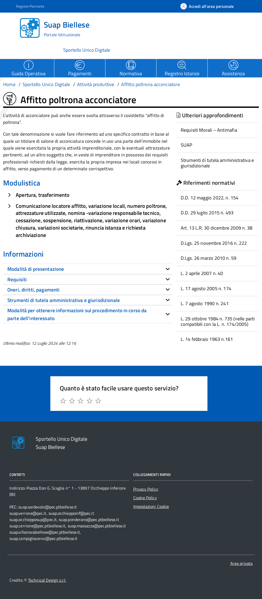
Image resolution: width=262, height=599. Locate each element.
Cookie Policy (145, 498)
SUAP (187, 145)
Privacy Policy (145, 489)
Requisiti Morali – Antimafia (209, 130)
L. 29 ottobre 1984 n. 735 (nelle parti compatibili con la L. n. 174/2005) (218, 321)
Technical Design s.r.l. (47, 580)
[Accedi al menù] (11, 27)
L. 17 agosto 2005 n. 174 (206, 288)
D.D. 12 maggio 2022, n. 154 (210, 197)
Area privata (241, 563)
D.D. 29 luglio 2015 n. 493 (207, 212)
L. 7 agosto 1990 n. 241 (205, 303)
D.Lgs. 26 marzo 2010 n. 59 (209, 258)
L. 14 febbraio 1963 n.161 (207, 339)
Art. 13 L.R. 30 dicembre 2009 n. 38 (216, 227)
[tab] (87, 269)
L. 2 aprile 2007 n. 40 (202, 273)
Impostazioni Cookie (151, 506)
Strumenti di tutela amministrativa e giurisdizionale (217, 163)
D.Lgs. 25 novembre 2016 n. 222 (214, 243)
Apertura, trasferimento (42, 195)
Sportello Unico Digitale (86, 50)
